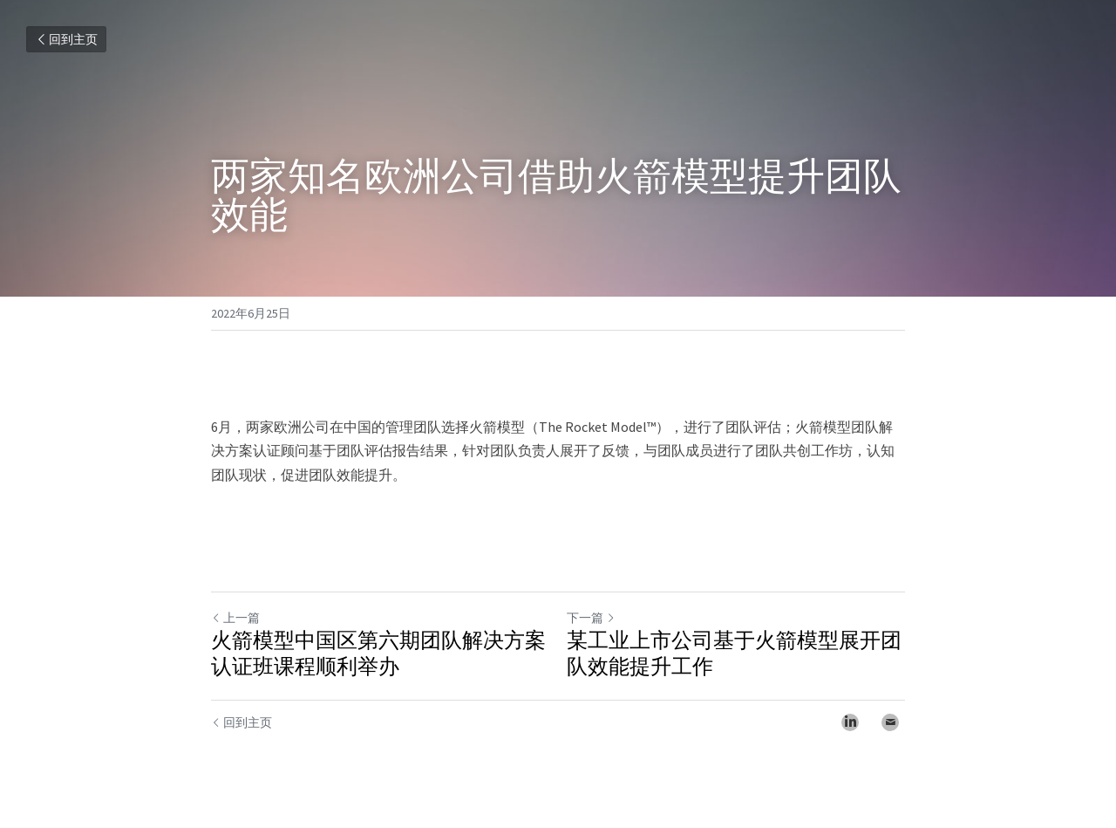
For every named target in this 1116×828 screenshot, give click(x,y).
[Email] (890, 722)
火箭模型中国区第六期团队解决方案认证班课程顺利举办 (378, 654)
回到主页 (66, 39)
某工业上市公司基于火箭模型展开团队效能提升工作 (734, 654)
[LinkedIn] (850, 722)
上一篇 (235, 618)
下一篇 (591, 618)
